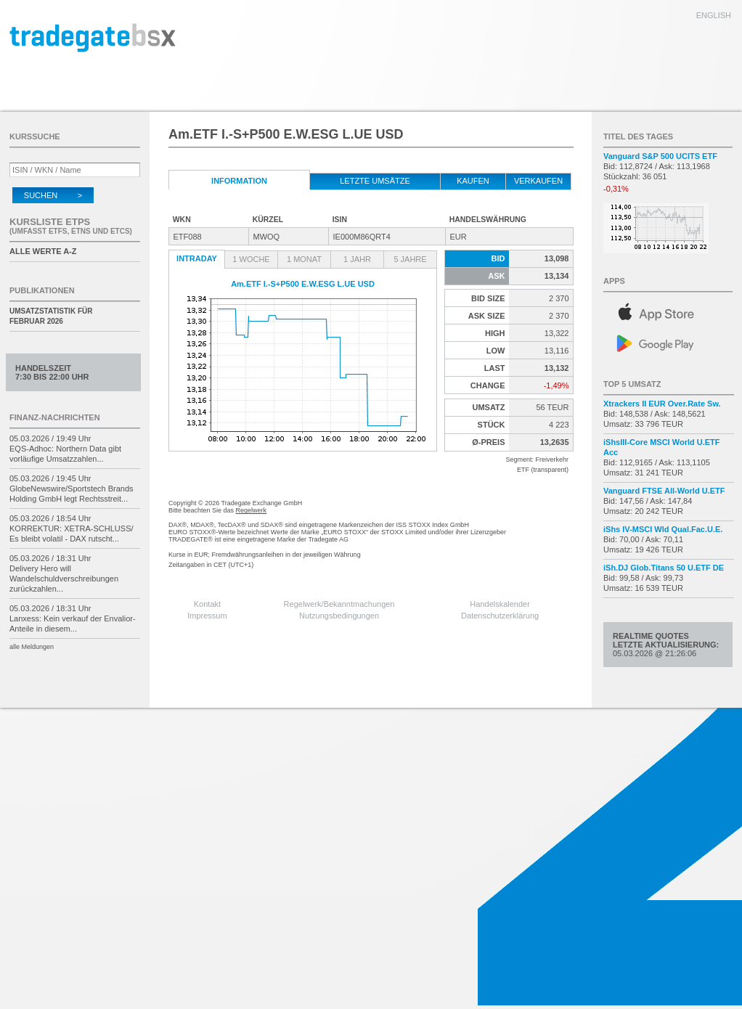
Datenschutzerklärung (500, 615)
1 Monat (304, 259)
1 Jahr (357, 259)
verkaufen (538, 180)
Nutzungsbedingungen (339, 615)
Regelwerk (251, 510)
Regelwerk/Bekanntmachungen (339, 604)
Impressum (207, 615)
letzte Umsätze (375, 180)
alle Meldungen (31, 646)
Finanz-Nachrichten (54, 417)
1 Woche (250, 259)
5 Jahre (410, 259)
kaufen (473, 180)
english (713, 15)
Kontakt (207, 604)
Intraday (196, 258)
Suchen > (53, 195)
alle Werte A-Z (42, 251)
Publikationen (42, 290)
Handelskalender (500, 604)
